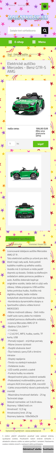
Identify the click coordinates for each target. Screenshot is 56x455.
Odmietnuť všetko (32, 449)
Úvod (10, 54)
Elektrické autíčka (21, 54)
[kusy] (11, 143)
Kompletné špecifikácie (20, 239)
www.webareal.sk (33, 430)
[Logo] (28, 17)
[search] (44, 30)
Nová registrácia (24, 5)
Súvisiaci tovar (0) (37, 244)
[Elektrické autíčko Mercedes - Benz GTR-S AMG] (28, 81)
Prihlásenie (11, 5)
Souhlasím (48, 449)
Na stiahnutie (15, 244)
